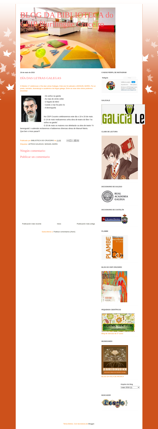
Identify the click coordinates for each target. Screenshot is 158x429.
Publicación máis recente (31, 224)
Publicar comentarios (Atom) (64, 232)
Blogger (91, 424)
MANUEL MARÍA (51, 144)
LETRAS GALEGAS (36, 144)
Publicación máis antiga (86, 224)
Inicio (59, 224)
